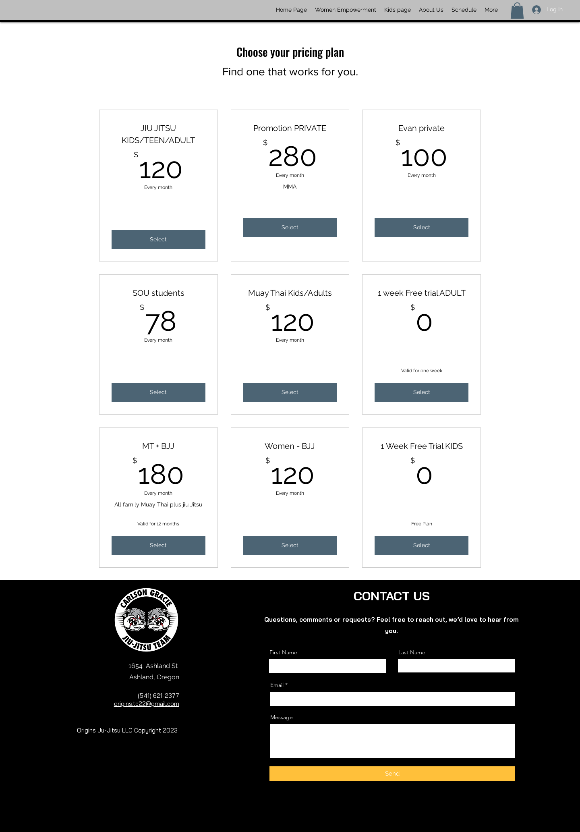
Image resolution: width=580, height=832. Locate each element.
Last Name (411, 652)
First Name (283, 652)
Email (277, 685)
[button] (517, 10)
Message (281, 717)
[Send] (392, 773)
